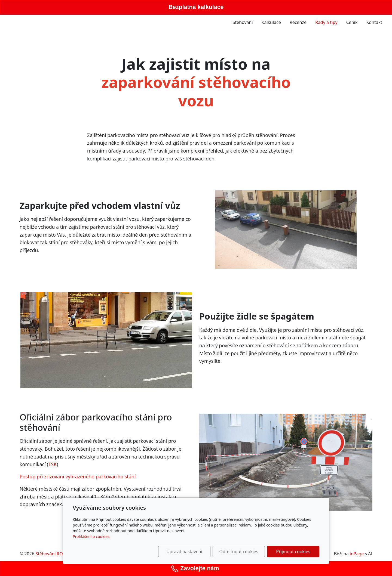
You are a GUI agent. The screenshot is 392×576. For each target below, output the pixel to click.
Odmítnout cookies (238, 552)
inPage (357, 554)
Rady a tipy (326, 22)
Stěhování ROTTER (54, 554)
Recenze (298, 22)
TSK (52, 464)
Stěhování (243, 22)
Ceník (352, 22)
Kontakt (374, 22)
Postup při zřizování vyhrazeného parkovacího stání (78, 476)
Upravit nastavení (184, 552)
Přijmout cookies (293, 552)
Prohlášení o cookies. (91, 536)
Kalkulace (271, 22)
